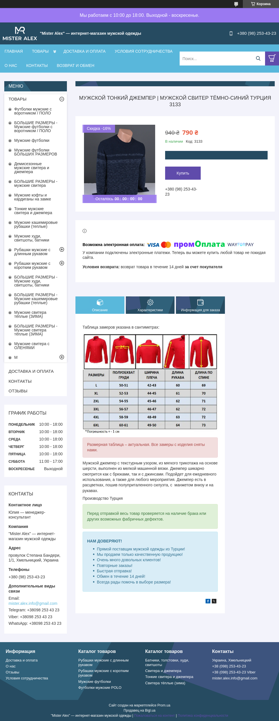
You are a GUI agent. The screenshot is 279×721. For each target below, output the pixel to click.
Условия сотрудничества (27, 678)
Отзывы (12, 672)
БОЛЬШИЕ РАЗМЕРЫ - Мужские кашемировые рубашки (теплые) (36, 298)
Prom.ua (163, 705)
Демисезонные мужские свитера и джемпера (31, 167)
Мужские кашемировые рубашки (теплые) (36, 224)
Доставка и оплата (22, 660)
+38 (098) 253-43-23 (229, 666)
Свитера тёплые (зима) (165, 683)
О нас (11, 666)
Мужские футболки (31, 140)
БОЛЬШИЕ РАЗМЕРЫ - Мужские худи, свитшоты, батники (36, 281)
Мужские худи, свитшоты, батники (31, 238)
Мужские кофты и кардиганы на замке (32, 197)
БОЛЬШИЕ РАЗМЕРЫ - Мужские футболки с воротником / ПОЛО (36, 126)
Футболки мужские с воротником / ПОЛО (33, 111)
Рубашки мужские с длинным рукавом (32, 251)
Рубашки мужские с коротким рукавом (32, 265)
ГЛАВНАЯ (14, 51)
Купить (183, 173)
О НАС (11, 65)
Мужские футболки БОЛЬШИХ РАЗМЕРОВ (35, 152)
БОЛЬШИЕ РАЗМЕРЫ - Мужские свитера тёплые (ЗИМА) (36, 330)
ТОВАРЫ (40, 51)
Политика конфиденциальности (203, 716)
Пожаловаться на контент (154, 716)
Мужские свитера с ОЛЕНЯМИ (32, 345)
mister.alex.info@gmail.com (33, 603)
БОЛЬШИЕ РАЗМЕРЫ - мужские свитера (36, 183)
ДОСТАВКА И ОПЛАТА (84, 51)
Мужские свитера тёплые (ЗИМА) (30, 314)
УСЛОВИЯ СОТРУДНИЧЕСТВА (144, 51)
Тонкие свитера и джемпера (169, 677)
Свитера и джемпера (163, 671)
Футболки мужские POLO (100, 687)
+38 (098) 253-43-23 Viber (234, 672)
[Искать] (258, 58)
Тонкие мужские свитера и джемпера (33, 210)
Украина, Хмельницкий (231, 660)
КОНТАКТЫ (37, 65)
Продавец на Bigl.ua (139, 710)
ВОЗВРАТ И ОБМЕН (76, 65)
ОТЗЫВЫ (18, 390)
